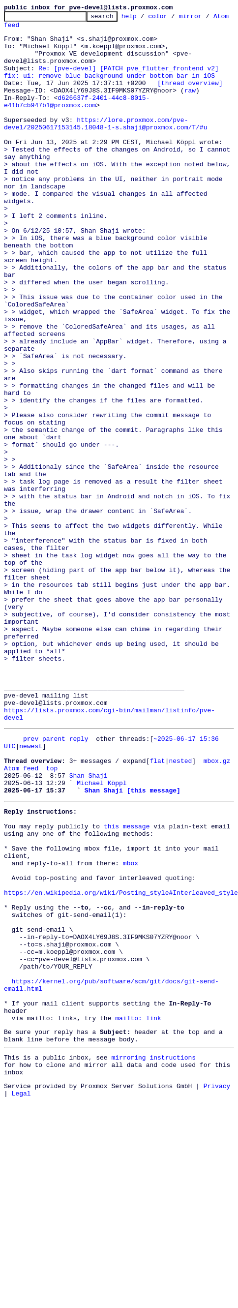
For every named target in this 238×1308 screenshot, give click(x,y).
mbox (130, 1019)
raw (190, 106)
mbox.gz (217, 899)
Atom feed (21, 29)
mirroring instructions (153, 1249)
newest (30, 881)
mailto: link (138, 1205)
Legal (21, 1290)
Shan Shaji (88, 917)
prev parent (44, 872)
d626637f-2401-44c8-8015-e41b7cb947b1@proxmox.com (76, 119)
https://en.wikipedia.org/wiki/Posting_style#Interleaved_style (121, 1054)
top (52, 908)
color (172, 18)
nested (180, 899)
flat (157, 899)
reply (79, 872)
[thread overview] (190, 97)
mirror (205, 18)
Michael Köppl (101, 925)
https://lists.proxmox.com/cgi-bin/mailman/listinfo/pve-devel (119, 850)
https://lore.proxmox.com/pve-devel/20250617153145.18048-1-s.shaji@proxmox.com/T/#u (105, 146)
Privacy (217, 1282)
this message (127, 975)
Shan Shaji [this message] (132, 934)
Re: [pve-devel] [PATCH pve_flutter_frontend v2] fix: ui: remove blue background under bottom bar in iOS (113, 84)
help (144, 18)
